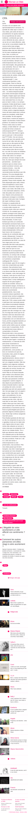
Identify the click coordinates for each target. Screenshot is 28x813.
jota (11, 655)
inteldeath (13, 768)
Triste (20, 496)
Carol (12, 664)
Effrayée (14, 496)
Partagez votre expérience (18, 21)
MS (11, 778)
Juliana (12, 758)
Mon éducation (8, 518)
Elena (12, 621)
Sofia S (12, 642)
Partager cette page (14, 577)
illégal (5, 565)
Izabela (12, 601)
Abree (12, 728)
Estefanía (13, 707)
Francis (12, 787)
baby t (12, 696)
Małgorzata (14, 612)
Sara (12, 589)
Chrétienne (7, 573)
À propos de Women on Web (6, 800)
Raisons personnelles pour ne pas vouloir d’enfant (13, 521)
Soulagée (6, 496)
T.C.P (12, 676)
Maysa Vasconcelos (17, 749)
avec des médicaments (10, 505)
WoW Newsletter (19, 806)
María (12, 687)
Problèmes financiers (10, 515)
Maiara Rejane (15, 631)
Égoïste (6, 494)
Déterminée (14, 494)
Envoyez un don (5, 806)
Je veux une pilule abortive (14, 5)
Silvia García (14, 738)
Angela (12, 718)
